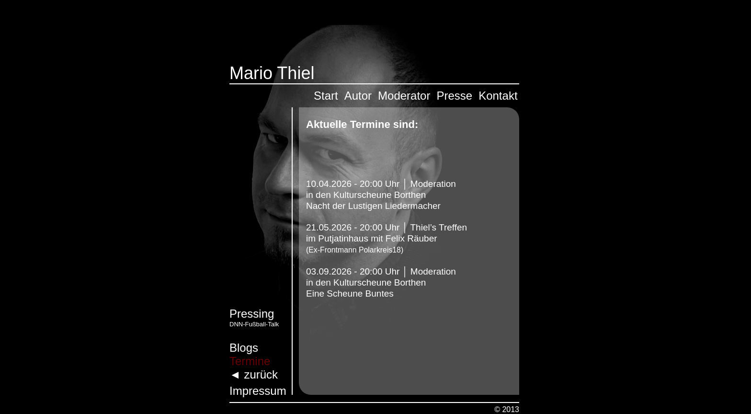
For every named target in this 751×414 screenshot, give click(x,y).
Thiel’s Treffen (438, 227)
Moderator (404, 95)
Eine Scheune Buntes (350, 293)
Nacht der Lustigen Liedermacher (373, 206)
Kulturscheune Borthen (379, 195)
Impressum (257, 390)
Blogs (243, 347)
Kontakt (497, 95)
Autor (358, 95)
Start (326, 95)
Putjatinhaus (342, 238)
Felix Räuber (411, 238)
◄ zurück (253, 374)
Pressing (251, 313)
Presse (454, 95)
